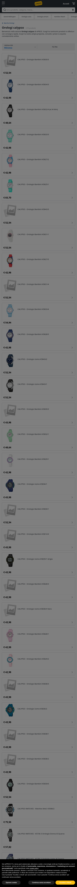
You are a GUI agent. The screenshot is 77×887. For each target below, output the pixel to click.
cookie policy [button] (34, 873)
